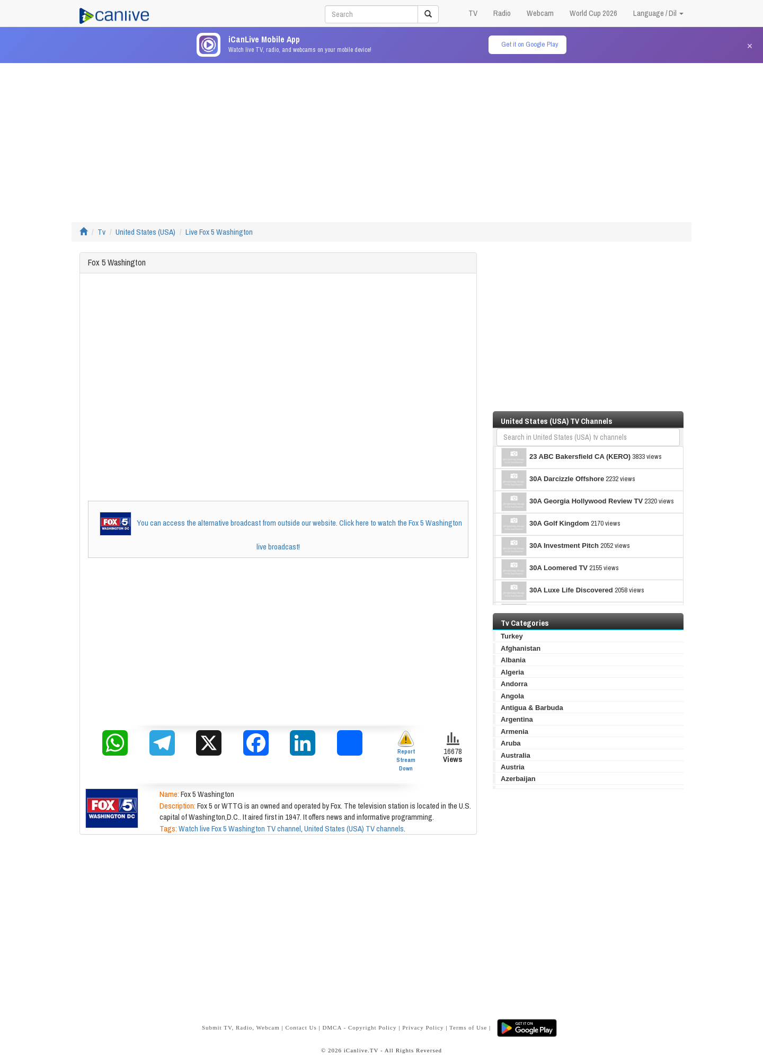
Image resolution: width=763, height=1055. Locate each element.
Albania (513, 660)
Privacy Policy (422, 1027)
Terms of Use (468, 1027)
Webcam (540, 13)
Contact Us (300, 1027)
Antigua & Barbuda (532, 708)
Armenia (514, 731)
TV (472, 13)
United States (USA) (145, 231)
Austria (513, 767)
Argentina (517, 719)
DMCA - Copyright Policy (359, 1027)
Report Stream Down (405, 751)
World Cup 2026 (593, 13)
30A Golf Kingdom (545, 524)
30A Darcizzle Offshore (552, 479)
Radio (502, 13)
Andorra (514, 684)
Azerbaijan (518, 779)
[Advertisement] (381, 137)
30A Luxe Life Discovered (557, 590)
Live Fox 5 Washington (219, 231)
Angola (512, 696)
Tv (101, 231)
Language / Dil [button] (658, 13)
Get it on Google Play (529, 44)
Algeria (512, 672)
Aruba (511, 743)
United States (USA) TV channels (354, 828)
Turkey (512, 636)
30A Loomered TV (544, 568)
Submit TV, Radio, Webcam (241, 1027)
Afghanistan (520, 648)
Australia (515, 755)
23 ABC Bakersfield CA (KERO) (566, 457)
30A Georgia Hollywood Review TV (572, 501)
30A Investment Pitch (550, 546)
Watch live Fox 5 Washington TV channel (240, 828)
